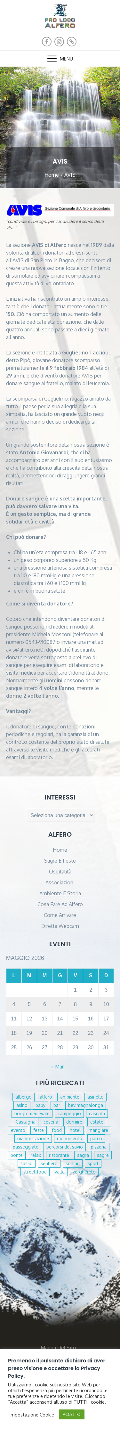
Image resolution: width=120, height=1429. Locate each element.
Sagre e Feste (60, 860)
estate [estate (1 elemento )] (96, 1122)
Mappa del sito (58, 1347)
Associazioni (60, 882)
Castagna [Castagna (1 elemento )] (26, 1122)
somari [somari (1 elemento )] (73, 1163)
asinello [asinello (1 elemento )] (95, 1097)
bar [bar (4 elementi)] (56, 1105)
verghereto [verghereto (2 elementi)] (84, 1171)
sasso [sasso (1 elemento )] (26, 1163)
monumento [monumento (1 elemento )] (69, 1138)
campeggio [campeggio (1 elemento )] (69, 1113)
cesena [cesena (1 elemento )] (51, 1122)
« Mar (57, 1066)
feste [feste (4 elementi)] (38, 1130)
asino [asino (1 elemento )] (22, 1105)
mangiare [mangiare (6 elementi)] (98, 1130)
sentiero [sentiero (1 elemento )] (49, 1163)
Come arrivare (60, 915)
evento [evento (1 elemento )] (18, 1130)
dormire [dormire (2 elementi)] (74, 1122)
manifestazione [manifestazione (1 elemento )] (33, 1138)
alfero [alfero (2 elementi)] (46, 1097)
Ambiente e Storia (60, 893)
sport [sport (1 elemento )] (93, 1163)
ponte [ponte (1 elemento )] (17, 1155)
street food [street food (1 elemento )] (35, 1171)
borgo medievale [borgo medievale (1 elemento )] (32, 1113)
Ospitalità (60, 871)
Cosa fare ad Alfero (60, 904)
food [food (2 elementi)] (57, 1130)
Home (60, 850)
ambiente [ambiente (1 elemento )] (69, 1097)
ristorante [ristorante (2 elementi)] (59, 1155)
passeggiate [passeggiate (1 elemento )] (25, 1146)
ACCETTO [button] (72, 1414)
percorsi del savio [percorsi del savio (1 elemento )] (64, 1146)
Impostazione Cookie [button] (32, 1414)
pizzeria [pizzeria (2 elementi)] (99, 1146)
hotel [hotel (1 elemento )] (75, 1130)
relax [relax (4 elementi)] (36, 1155)
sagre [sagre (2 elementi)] (103, 1155)
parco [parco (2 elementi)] (96, 1138)
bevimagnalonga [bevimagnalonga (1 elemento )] (85, 1105)
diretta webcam (60, 926)
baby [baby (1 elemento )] (40, 1105)
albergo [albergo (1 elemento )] (23, 1097)
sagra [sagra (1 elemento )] (83, 1155)
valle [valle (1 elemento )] (60, 1171)
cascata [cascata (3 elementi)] (97, 1113)
